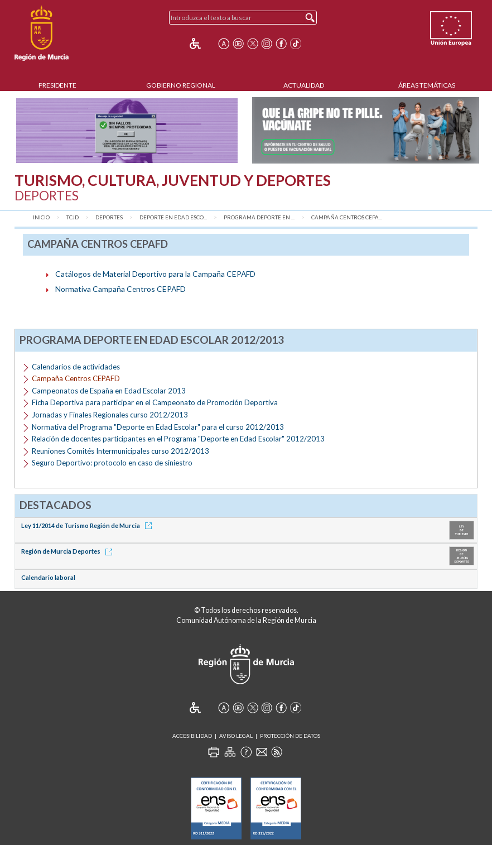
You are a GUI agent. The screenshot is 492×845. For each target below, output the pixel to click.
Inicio (41, 217)
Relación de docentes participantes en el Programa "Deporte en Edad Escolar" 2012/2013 (178, 438)
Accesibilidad (192, 736)
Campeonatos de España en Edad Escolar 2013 (109, 390)
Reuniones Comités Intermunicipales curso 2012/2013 (120, 450)
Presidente (57, 85)
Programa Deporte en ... (259, 217)
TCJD (72, 217)
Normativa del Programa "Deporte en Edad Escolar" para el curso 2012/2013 (158, 426)
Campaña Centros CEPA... (346, 217)
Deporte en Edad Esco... (173, 217)
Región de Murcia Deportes (68, 551)
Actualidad (303, 85)
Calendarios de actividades (76, 366)
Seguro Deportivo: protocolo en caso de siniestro (112, 462)
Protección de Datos (290, 736)
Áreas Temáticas (426, 85)
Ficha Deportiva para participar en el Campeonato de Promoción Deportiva (155, 402)
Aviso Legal (236, 736)
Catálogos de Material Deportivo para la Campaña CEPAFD (155, 274)
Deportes (109, 217)
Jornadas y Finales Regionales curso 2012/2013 (110, 414)
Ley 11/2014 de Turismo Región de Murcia (88, 525)
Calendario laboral (48, 577)
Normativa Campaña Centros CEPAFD (120, 289)
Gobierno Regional (180, 85)
